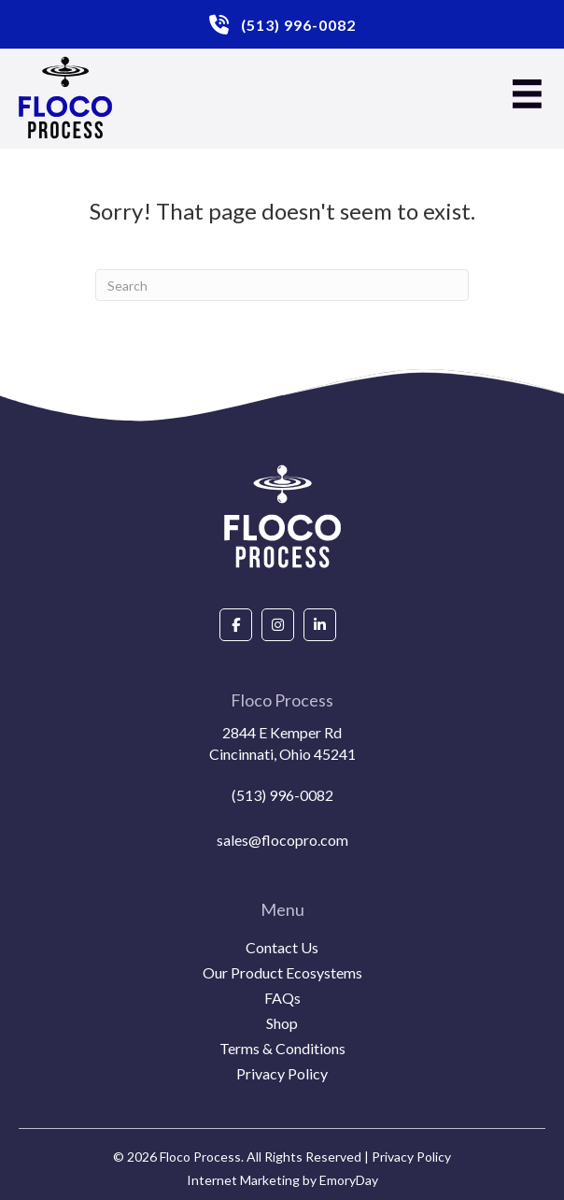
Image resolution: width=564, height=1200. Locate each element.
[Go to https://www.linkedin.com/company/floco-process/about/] (319, 624)
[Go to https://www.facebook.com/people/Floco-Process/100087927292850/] (235, 624)
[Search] (282, 285)
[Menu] (527, 93)
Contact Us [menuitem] (282, 948)
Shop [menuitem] (282, 1024)
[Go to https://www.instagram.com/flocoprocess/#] (277, 624)
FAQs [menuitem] (282, 999)
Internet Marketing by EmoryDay (282, 1180)
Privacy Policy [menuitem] (282, 1074)
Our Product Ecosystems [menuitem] (282, 973)
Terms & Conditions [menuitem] (282, 1049)
